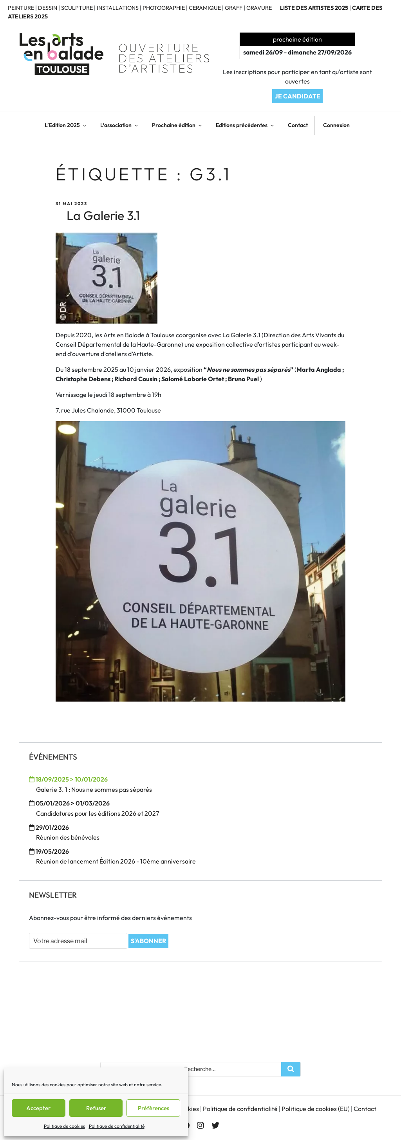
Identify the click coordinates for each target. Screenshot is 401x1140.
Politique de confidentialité (117, 1126)
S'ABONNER (148, 941)
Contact (298, 125)
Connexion (336, 125)
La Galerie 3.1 (103, 215)
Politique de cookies (64, 1126)
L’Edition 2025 (66, 125)
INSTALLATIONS (118, 7)
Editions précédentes (245, 125)
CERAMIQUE (205, 7)
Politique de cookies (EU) (316, 1109)
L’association (119, 125)
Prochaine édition (177, 125)
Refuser (96, 1108)
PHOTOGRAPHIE (164, 7)
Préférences (153, 1108)
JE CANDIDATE (297, 96)
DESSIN (47, 7)
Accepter (38, 1108)
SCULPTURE (77, 7)
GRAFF (233, 7)
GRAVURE (259, 7)
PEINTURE (21, 7)
